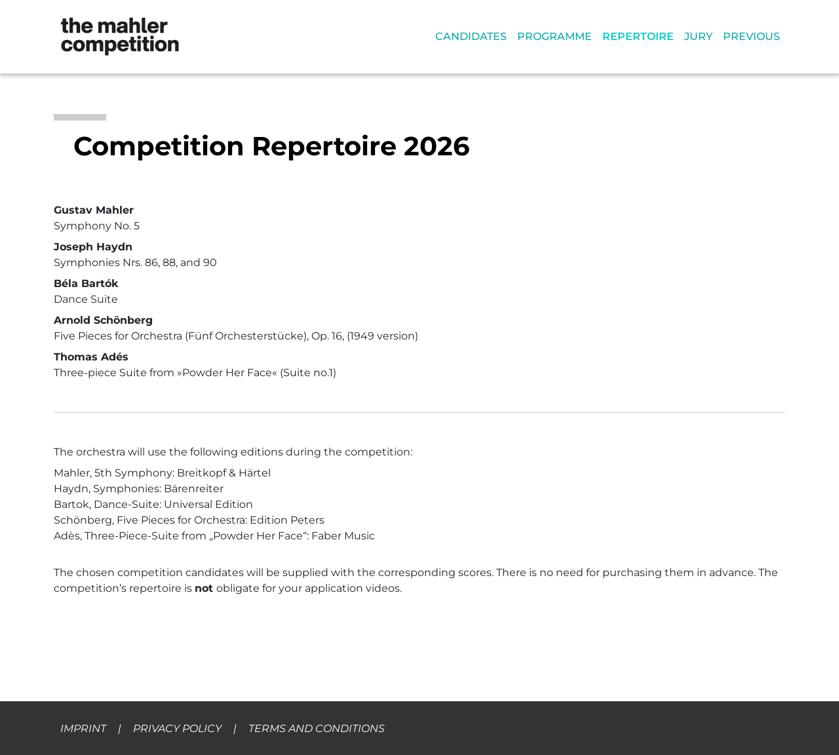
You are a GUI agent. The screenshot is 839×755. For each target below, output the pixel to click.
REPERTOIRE (638, 36)
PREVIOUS (751, 36)
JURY (698, 36)
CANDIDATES (471, 36)
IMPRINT (83, 728)
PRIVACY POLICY (177, 728)
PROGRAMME (554, 36)
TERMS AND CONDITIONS (316, 728)
